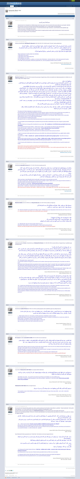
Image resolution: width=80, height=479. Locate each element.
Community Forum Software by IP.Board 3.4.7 (69, 477)
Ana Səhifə (7, 6)
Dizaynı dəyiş (8, 477)
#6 (73, 239)
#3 (73, 73)
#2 (73, 39)
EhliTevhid (6, 475)
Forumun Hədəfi (73, 475)
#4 (73, 161)
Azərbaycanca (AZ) (14, 477)
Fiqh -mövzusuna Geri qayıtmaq (70, 468)
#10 (73, 404)
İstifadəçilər (16, 6)
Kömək (19, 477)
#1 (73, 18)
